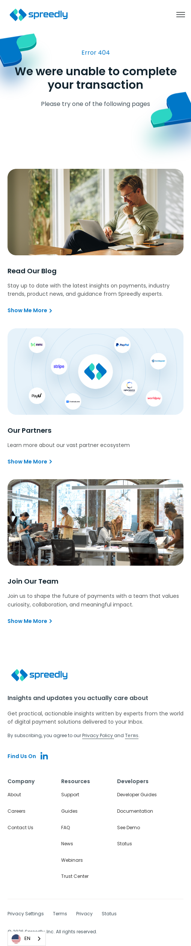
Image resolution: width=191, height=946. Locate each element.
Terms (60, 913)
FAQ (65, 827)
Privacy (84, 913)
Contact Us (20, 827)
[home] (39, 14)
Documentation (135, 810)
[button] (176, 14)
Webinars (72, 860)
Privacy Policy (98, 735)
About (14, 794)
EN (21, 938)
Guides (69, 810)
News (67, 843)
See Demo (128, 827)
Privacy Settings (26, 913)
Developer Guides (137, 794)
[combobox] (27, 938)
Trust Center (75, 876)
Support (70, 794)
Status (124, 843)
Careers (17, 810)
